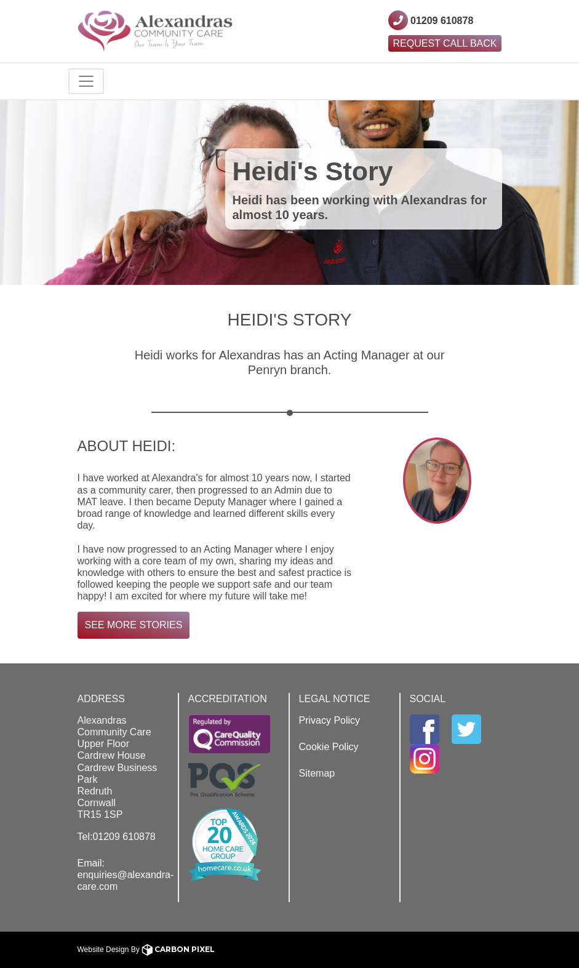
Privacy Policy (330, 720)
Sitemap (317, 773)
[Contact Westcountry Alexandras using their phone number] (431, 20)
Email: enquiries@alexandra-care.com (126, 875)
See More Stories (134, 625)
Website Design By (146, 949)
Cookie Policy (329, 747)
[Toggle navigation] (86, 81)
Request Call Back (445, 43)
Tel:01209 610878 (117, 836)
